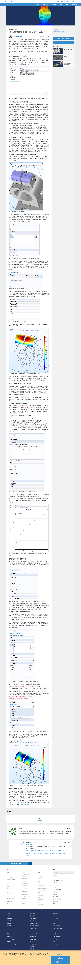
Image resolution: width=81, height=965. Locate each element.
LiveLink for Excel (11, 896)
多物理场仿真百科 (57, 928)
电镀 (8, 886)
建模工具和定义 (41, 890)
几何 (39, 883)
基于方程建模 (41, 885)
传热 (8, 903)
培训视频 (74, 4)
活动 (61, 4)
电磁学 (24, 872)
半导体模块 (55, 901)
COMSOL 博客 (13, 29)
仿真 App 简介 (33, 928)
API (38, 874)
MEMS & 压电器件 (26, 896)
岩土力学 (24, 901)
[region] (40, 957)
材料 (39, 892)
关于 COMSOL (56, 936)
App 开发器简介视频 (57, 880)
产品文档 (32, 946)
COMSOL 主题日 (11, 939)
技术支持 (57, 1)
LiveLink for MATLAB (11, 898)
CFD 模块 (55, 882)
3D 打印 (55, 875)
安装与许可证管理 (42, 888)
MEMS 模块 (56, 885)
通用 (63, 32)
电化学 (8, 882)
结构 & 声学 (25, 894)
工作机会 (55, 939)
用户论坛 (55, 921)
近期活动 (9, 941)
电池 (8, 884)
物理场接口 (40, 895)
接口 (8, 892)
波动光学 (24, 885)
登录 (73, 1)
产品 (38, 4)
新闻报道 (55, 941)
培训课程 (55, 918)
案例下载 (32, 916)
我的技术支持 (33, 939)
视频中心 (53, 4)
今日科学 (9, 872)
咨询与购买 (63, 1)
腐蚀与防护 (9, 889)
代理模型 (40, 876)
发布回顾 (9, 926)
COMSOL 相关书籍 (34, 926)
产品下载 (32, 949)
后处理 (54, 903)
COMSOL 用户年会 (11, 944)
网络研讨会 (9, 936)
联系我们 (26, 804)
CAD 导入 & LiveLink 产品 (12, 894)
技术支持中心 (33, 936)
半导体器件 (24, 878)
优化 (39, 881)
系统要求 (9, 923)
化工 (8, 875)
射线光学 (24, 881)
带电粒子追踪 (25, 883)
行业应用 (45, 4)
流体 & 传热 (10, 902)
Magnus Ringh (20, 36)
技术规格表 (9, 918)
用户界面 (40, 897)
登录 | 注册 (40, 821)
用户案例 (32, 921)
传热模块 (55, 894)
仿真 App (40, 878)
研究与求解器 (57, 32)
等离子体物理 (25, 888)
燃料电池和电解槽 (11, 879)
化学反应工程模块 (57, 899)
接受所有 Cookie (60, 962)
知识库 (31, 941)
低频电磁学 (24, 876)
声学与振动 (24, 898)
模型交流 (55, 923)
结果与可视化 (41, 904)
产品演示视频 (33, 918)
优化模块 (55, 892)
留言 (63, 42)
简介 (39, 902)
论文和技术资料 (33, 923)
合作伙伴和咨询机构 (34, 944)
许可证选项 (9, 921)
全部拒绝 (60, 958)
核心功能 (25, 802)
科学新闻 (24, 891)
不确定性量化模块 (57, 889)
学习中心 (55, 916)
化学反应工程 (10, 877)
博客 (67, 4)
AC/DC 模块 (56, 878)
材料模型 (24, 903)
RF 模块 (55, 887)
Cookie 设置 (60, 954)
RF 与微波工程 (25, 874)
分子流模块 (55, 896)
